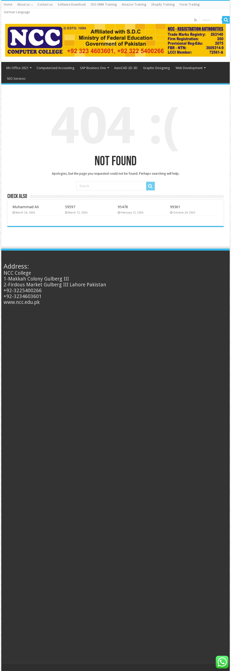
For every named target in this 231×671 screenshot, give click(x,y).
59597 (70, 207)
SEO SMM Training (104, 4)
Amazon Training (134, 4)
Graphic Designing (156, 68)
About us (23, 4)
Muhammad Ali (25, 207)
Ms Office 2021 (17, 68)
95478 (123, 207)
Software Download (72, 4)
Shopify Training (163, 4)
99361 (175, 207)
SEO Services (16, 78)
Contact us (45, 4)
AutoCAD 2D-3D (125, 68)
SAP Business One (93, 68)
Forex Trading (189, 4)
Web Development (189, 68)
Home (8, 4)
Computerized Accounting (55, 68)
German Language (17, 12)
